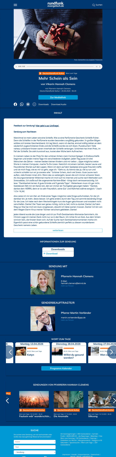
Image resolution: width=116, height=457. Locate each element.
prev (8, 352)
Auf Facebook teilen (15, 104)
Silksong (92, 416)
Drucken (34, 104)
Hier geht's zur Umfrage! (47, 125)
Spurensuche (75, 442)
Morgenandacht (84, 440)
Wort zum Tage (71, 73)
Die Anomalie (61, 416)
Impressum (66, 455)
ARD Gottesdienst (84, 434)
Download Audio (58, 104)
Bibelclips (94, 436)
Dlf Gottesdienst (82, 438)
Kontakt (74, 455)
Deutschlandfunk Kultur (50, 91)
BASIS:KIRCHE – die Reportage (78, 436)
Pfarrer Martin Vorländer (76, 312)
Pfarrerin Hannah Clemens (60, 88)
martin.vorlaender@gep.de (73, 317)
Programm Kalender (61, 368)
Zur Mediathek (58, 97)
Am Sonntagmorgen (68, 434)
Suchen (99, 5)
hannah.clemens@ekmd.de (73, 283)
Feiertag (93, 438)
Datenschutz (95, 455)
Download (51, 253)
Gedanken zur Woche (69, 440)
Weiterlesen (58, 230)
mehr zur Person (67, 286)
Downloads (43, 104)
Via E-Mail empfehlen (28, 104)
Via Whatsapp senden (21, 104)
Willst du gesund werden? (74, 356)
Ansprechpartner (83, 455)
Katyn (30, 354)
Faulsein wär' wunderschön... (35, 416)
